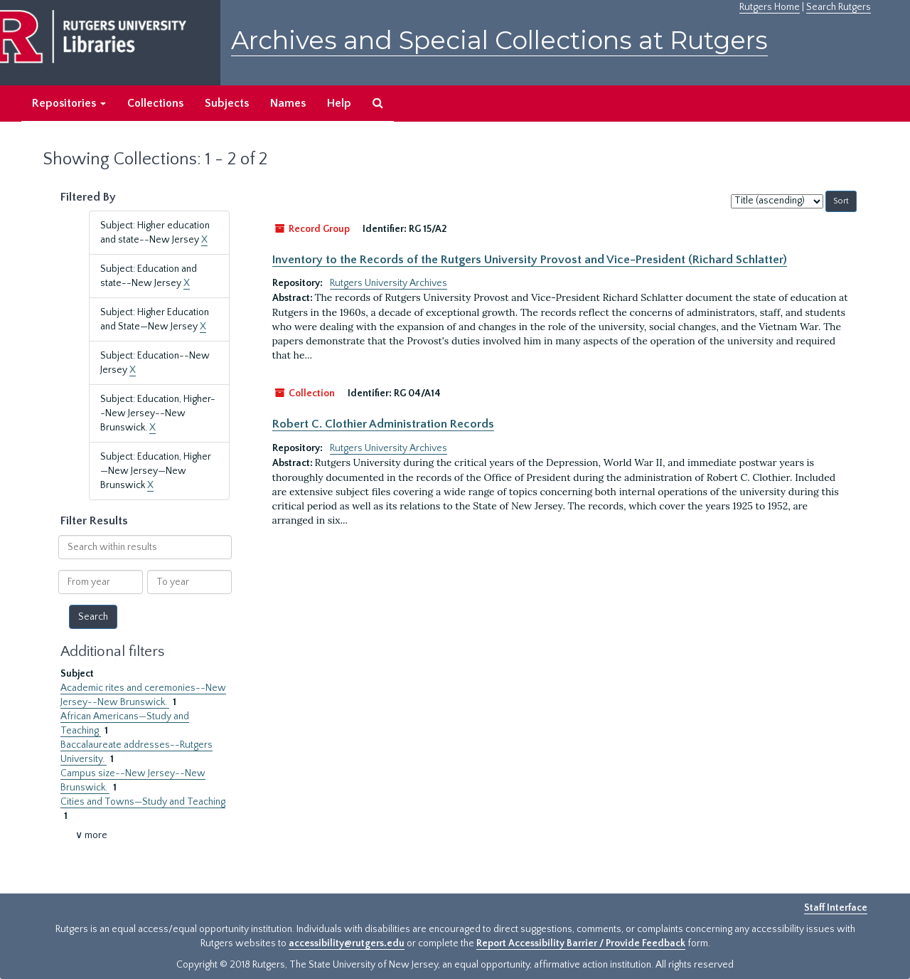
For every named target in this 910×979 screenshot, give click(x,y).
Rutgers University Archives (388, 283)
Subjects (227, 103)
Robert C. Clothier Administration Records (383, 424)
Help (339, 103)
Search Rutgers (838, 7)
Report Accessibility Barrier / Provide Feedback (580, 943)
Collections (155, 103)
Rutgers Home (769, 7)
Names (288, 103)
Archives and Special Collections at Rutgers (499, 40)
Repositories (69, 103)
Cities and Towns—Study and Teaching (142, 802)
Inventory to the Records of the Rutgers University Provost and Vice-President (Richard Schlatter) (529, 259)
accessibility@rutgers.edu (347, 943)
